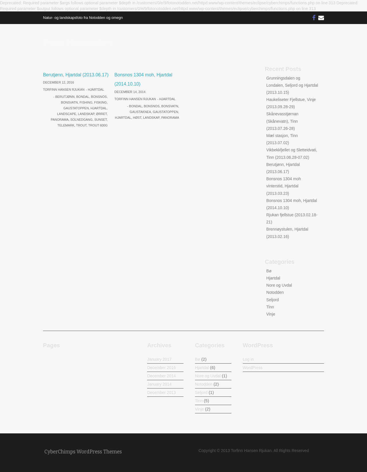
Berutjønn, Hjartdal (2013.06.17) (76, 74)
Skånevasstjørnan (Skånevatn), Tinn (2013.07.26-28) (282, 121)
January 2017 (159, 359)
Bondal (82, 96)
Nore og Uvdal (279, 285)
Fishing (86, 102)
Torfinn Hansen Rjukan (64, 89)
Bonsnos (99, 96)
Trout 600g (98, 125)
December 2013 (161, 392)
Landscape (66, 114)
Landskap (86, 114)
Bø (269, 271)
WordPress (253, 367)
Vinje (270, 314)
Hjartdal (96, 89)
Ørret (101, 114)
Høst (137, 117)
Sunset (100, 119)
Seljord (272, 300)
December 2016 (161, 367)
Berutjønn (65, 96)
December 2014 (161, 376)
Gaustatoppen (76, 108)
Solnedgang (81, 119)
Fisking (100, 102)
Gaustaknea (140, 112)
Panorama (60, 119)
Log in (248, 359)
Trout (81, 125)
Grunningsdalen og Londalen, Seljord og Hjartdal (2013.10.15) (292, 85)
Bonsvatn (69, 102)
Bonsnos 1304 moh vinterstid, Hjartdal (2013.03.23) (283, 185)
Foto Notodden (77, 42)
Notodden (275, 292)
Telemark (65, 125)
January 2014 (159, 384)
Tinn (270, 307)
